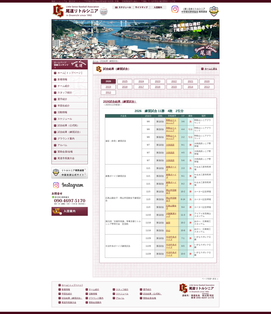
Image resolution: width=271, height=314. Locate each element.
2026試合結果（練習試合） (120, 101)
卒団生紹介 (64, 105)
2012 (108, 92)
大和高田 (170, 145)
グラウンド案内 (66, 138)
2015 (174, 86)
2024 (141, 81)
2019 (108, 86)
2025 (124, 81)
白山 (168, 230)
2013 (206, 86)
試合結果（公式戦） (68, 125)
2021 (190, 81)
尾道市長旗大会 (66, 158)
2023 (157, 81)
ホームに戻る (211, 69)
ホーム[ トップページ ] (70, 72)
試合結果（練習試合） (70, 132)
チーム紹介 (64, 86)
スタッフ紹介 (65, 92)
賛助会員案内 (95, 302)
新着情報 (62, 79)
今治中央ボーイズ (171, 238)
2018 (124, 86)
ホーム (95, 61)
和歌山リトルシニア (171, 121)
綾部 (168, 222)
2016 (157, 86)
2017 (141, 86)
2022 (174, 81)
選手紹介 (62, 99)
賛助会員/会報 (65, 151)
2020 (206, 81)
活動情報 (62, 112)
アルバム (62, 145)
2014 (190, 86)
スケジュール (65, 118)
